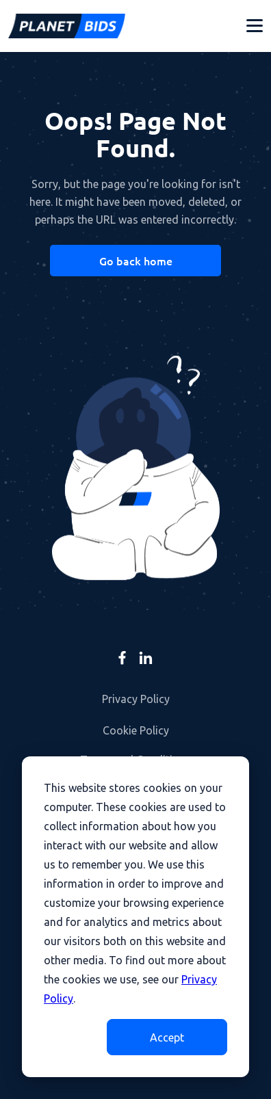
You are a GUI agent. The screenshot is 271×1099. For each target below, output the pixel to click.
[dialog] (135, 916)
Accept (167, 1037)
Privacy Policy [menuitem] (136, 699)
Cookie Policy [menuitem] (136, 730)
